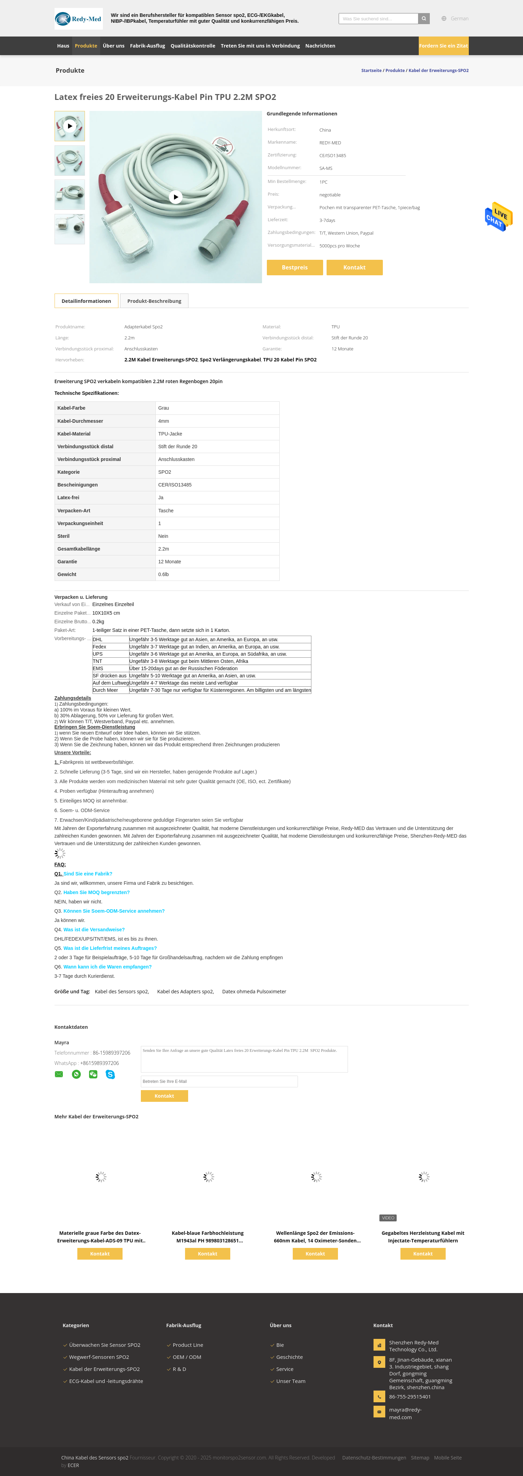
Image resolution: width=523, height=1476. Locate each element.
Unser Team (288, 1380)
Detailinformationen (87, 301)
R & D (176, 1368)
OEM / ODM (184, 1356)
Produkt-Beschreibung (154, 301)
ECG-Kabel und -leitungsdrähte (103, 1380)
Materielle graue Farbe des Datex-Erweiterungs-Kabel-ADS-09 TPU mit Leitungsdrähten (100, 1240)
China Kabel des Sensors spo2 (95, 1457)
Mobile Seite (448, 1457)
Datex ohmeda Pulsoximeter (254, 991)
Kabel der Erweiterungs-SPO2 (101, 1368)
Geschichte (286, 1356)
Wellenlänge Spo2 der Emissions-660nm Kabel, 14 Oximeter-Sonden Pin (315, 1240)
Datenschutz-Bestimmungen (374, 1457)
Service (282, 1368)
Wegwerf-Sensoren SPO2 (96, 1356)
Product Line (184, 1344)
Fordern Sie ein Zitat (443, 45)
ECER (73, 1465)
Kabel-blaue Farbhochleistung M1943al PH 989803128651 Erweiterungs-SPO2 (207, 1240)
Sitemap (420, 1457)
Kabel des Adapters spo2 (185, 991)
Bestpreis (295, 267)
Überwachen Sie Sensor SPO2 (102, 1344)
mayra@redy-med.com (405, 1413)
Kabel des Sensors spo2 (121, 991)
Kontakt (354, 267)
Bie (277, 1344)
